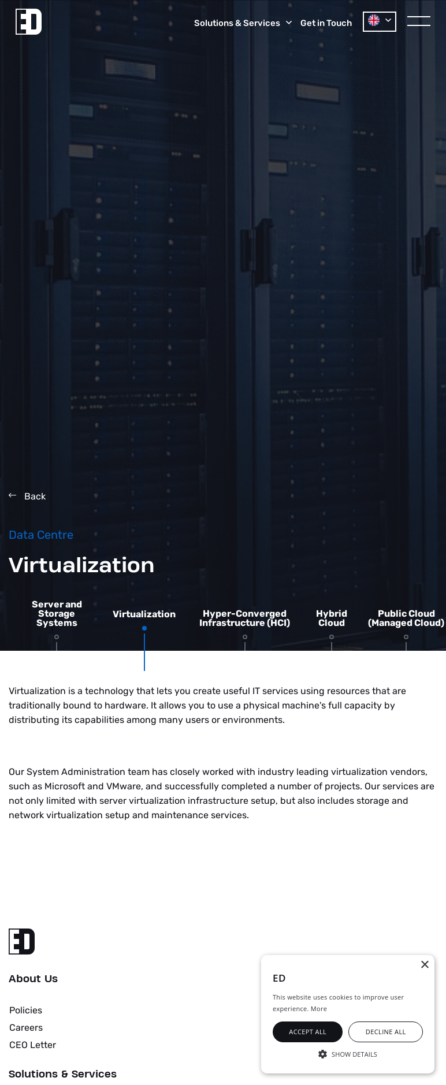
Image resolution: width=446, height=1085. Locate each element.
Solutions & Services (63, 1074)
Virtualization (144, 614)
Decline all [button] (386, 1031)
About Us (33, 979)
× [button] (424, 965)
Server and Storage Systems (57, 614)
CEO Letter (32, 1044)
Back (27, 496)
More (319, 1008)
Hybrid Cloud (331, 618)
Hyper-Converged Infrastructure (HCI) (244, 618)
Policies (25, 1010)
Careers (26, 1027)
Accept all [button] (307, 1031)
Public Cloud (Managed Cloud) (406, 618)
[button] (348, 1053)
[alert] (347, 1014)
